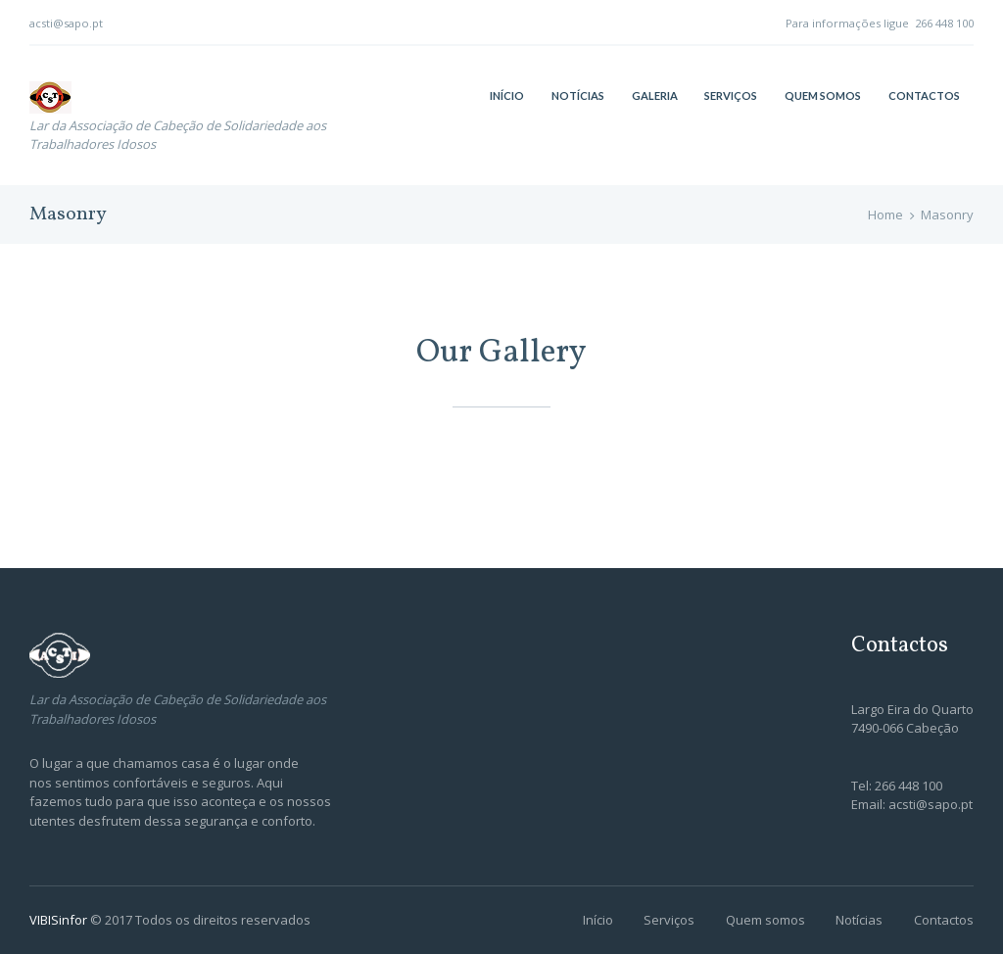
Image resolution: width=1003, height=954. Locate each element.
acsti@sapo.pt (66, 23)
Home (885, 214)
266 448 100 (944, 23)
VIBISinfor (59, 920)
